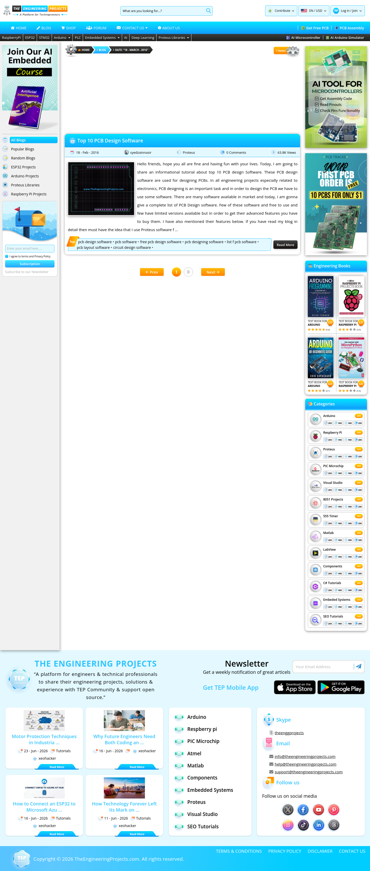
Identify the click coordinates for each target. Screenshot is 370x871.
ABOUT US (169, 27)
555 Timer (330, 516)
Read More (285, 244)
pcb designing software (204, 241)
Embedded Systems (102, 37)
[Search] (162, 10)
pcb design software (95, 241)
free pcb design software (160, 241)
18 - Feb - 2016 (87, 152)
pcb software (126, 241)
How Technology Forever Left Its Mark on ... (124, 807)
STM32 (44, 37)
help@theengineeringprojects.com (302, 764)
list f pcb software (241, 241)
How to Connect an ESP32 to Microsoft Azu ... (44, 807)
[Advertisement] (182, 94)
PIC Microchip (333, 466)
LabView (329, 549)
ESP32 (30, 37)
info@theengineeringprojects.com (302, 756)
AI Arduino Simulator (345, 37)
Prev (152, 272)
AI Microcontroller (303, 37)
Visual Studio (333, 482)
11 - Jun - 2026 (113, 818)
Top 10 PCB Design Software (110, 140)
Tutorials (60, 751)
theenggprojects (286, 732)
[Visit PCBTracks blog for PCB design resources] (336, 254)
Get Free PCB (315, 27)
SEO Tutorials (333, 616)
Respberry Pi (332, 432)
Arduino (62, 37)
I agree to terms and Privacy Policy (27, 256)
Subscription (30, 263)
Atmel (187, 753)
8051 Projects (333, 499)
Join (355, 10)
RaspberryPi (11, 37)
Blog (101, 50)
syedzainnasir (141, 152)
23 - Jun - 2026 (33, 751)
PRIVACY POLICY (284, 851)
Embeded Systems (336, 599)
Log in (345, 10)
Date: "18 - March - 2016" (130, 50)
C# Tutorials (332, 583)
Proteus (189, 152)
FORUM (96, 27)
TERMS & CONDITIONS (239, 851)
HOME (19, 27)
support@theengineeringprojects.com (306, 771)
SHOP (68, 27)
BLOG (44, 27)
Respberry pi (195, 729)
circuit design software (132, 247)
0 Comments (236, 152)
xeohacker (44, 758)
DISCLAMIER (320, 851)
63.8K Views (287, 152)
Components (332, 566)
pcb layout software (93, 247)
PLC (78, 37)
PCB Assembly (349, 27)
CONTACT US (352, 851)
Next (213, 272)
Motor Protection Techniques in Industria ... (44, 739)
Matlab (328, 533)
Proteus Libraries (174, 37)
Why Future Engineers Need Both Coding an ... (124, 739)
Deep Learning (143, 37)
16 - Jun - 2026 (108, 751)
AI (125, 37)
